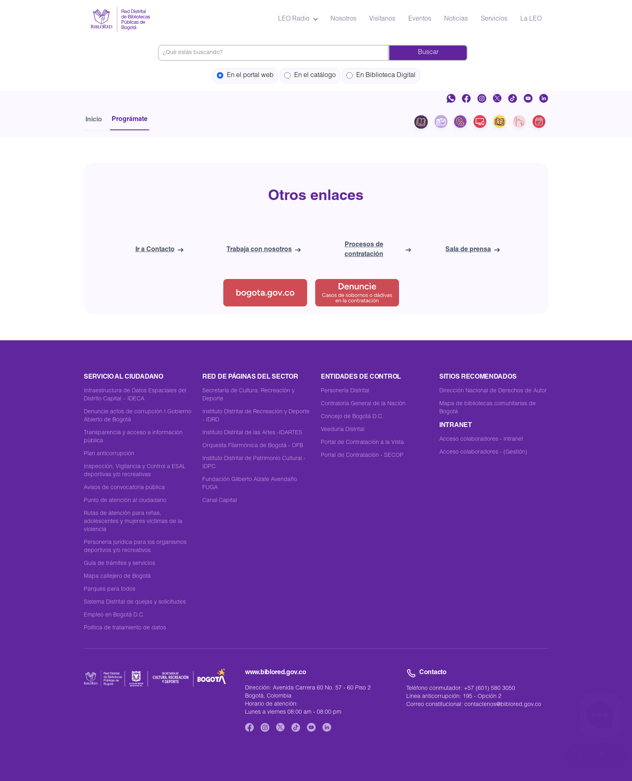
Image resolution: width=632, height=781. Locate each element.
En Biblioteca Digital (381, 75)
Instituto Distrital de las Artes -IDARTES (252, 433)
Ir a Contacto (159, 250)
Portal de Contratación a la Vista (362, 443)
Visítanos (382, 19)
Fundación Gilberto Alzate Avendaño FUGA (249, 484)
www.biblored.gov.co (275, 673)
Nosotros (343, 19)
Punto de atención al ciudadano (125, 501)
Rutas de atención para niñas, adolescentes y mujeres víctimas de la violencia (133, 522)
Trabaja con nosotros (264, 250)
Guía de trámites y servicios (119, 563)
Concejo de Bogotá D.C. (352, 417)
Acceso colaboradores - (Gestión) (483, 452)
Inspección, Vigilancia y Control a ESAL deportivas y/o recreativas (135, 471)
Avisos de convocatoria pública (124, 488)
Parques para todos (109, 589)
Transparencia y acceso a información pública (133, 437)
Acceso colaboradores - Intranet (481, 439)
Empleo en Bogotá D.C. (114, 615)
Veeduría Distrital (342, 430)
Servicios (494, 19)
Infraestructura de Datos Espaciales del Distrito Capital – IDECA (135, 395)
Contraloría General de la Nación (363, 404)
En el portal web (245, 75)
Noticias (456, 19)
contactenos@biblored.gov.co (502, 705)
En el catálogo (310, 75)
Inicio (93, 120)
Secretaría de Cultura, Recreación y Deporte (248, 395)
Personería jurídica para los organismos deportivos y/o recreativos (135, 547)
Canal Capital (219, 501)
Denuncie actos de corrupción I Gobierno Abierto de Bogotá (137, 416)
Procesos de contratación (378, 250)
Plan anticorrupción (109, 454)
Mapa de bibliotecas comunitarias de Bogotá (487, 408)
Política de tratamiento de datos (125, 628)
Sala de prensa (472, 250)
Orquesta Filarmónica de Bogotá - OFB (252, 446)
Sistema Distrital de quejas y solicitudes (135, 602)
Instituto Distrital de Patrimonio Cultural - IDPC (254, 463)
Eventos (419, 19)
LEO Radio (298, 19)
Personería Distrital (345, 391)
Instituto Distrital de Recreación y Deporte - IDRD (256, 416)
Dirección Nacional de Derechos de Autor (493, 391)
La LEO (531, 19)
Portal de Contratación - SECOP (362, 455)
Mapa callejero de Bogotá (117, 576)
